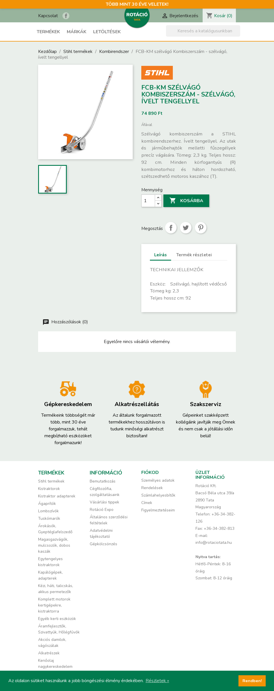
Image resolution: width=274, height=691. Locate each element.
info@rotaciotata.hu (213, 542)
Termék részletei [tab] (194, 255)
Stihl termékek (51, 481)
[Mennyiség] (148, 200)
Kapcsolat (48, 16)
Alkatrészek (49, 653)
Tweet (185, 227)
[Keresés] (203, 31)
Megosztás (171, 227)
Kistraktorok (49, 488)
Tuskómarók (49, 518)
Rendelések (152, 488)
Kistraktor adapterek (56, 496)
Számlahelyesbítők (158, 495)
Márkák (76, 32)
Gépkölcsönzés (103, 544)
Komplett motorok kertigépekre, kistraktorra (54, 605)
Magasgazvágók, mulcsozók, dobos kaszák (54, 545)
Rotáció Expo (101, 509)
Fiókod (150, 472)
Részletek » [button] (157, 681)
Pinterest (200, 227)
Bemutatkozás (103, 481)
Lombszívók (48, 511)
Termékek (48, 32)
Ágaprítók (47, 503)
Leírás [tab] (160, 255)
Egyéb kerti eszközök (57, 618)
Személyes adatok (158, 480)
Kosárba (186, 200)
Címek (146, 502)
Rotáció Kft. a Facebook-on (65, 15)
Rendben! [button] (252, 681)
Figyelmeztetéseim (158, 510)
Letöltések (107, 32)
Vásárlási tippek (104, 502)
